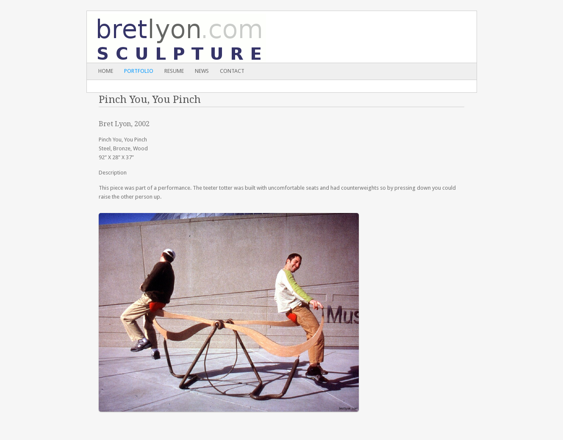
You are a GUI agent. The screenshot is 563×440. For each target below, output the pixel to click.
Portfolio (138, 71)
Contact (232, 71)
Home (105, 71)
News (202, 71)
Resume (174, 71)
